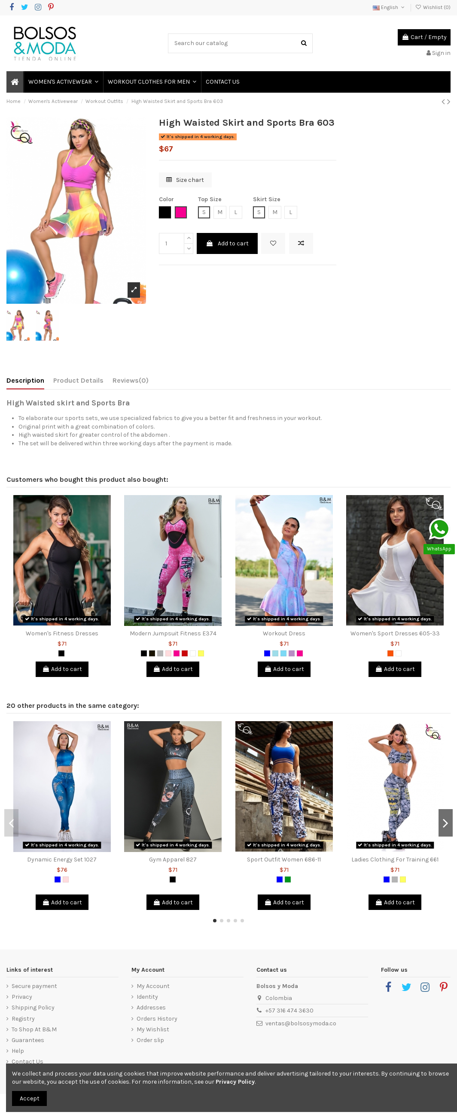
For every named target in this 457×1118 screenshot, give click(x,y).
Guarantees (28, 1040)
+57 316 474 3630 (289, 1010)
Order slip (150, 1040)
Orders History (157, 1018)
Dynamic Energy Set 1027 (62, 859)
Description (25, 380)
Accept (30, 1098)
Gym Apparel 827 (173, 859)
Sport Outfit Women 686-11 (284, 859)
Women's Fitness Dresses (62, 633)
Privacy (22, 996)
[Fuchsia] (177, 653)
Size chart (185, 180)
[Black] (61, 653)
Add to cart (227, 243)
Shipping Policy (33, 1007)
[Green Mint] (283, 653)
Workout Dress (284, 633)
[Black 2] (152, 653)
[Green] (288, 879)
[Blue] (267, 653)
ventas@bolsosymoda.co (300, 1023)
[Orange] (390, 653)
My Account (153, 986)
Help (18, 1051)
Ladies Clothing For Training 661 (395, 859)
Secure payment (34, 986)
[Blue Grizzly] (275, 653)
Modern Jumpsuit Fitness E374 (173, 633)
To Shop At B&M (34, 1029)
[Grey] (160, 653)
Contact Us (27, 1061)
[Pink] (168, 653)
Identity (147, 996)
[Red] (185, 653)
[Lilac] (292, 653)
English (389, 7)
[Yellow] (201, 653)
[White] (193, 653)
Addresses (151, 1007)
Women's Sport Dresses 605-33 (395, 633)
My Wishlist (153, 1029)
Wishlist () (433, 7)
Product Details (78, 380)
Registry (23, 1018)
